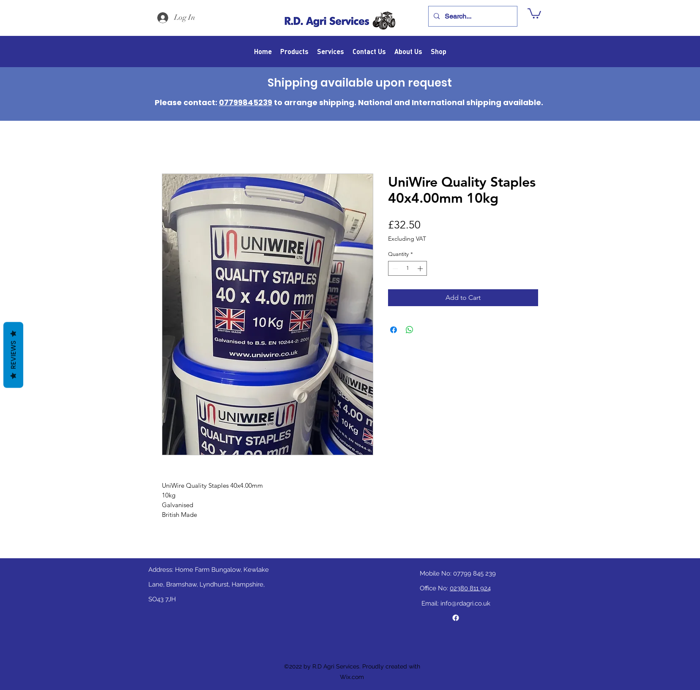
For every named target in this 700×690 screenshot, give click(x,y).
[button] (534, 13)
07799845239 (245, 102)
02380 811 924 (470, 588)
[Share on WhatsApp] (410, 330)
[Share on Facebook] (393, 330)
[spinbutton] (407, 268)
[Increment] (421, 268)
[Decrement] (394, 268)
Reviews (13, 355)
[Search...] (472, 16)
